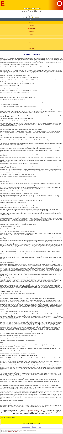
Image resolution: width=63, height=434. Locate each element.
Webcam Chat (31, 28)
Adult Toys (31, 31)
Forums (34, 427)
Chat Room (31, 48)
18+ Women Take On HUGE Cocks (31, 421)
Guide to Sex (31, 42)
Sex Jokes (31, 45)
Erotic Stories (31, 25)
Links (31, 39)
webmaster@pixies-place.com (14, 431)
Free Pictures (31, 34)
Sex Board (31, 37)
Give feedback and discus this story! (36, 410)
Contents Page (26, 427)
